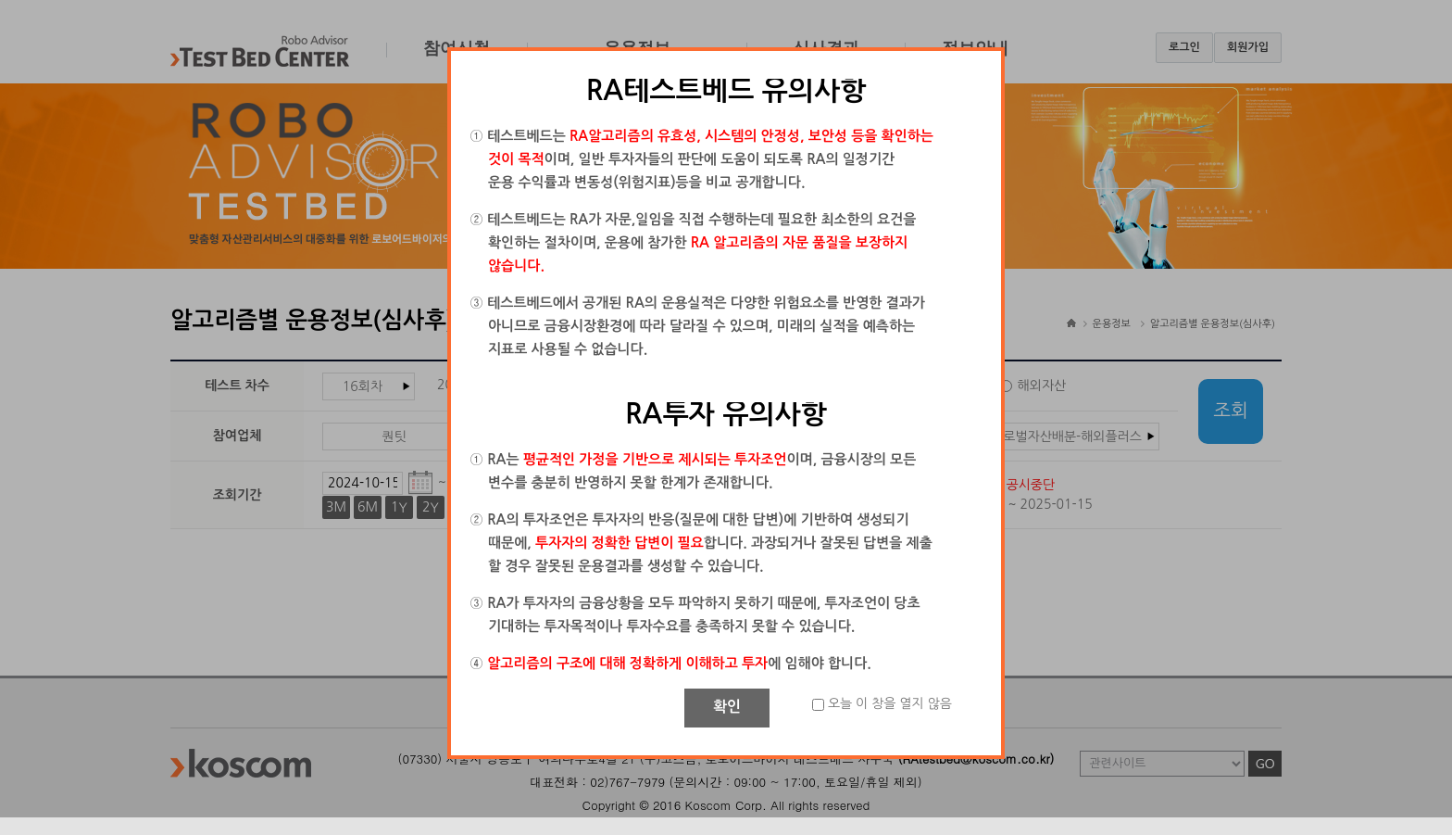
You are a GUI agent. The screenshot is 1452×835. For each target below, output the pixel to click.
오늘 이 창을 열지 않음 (890, 703)
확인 (727, 707)
